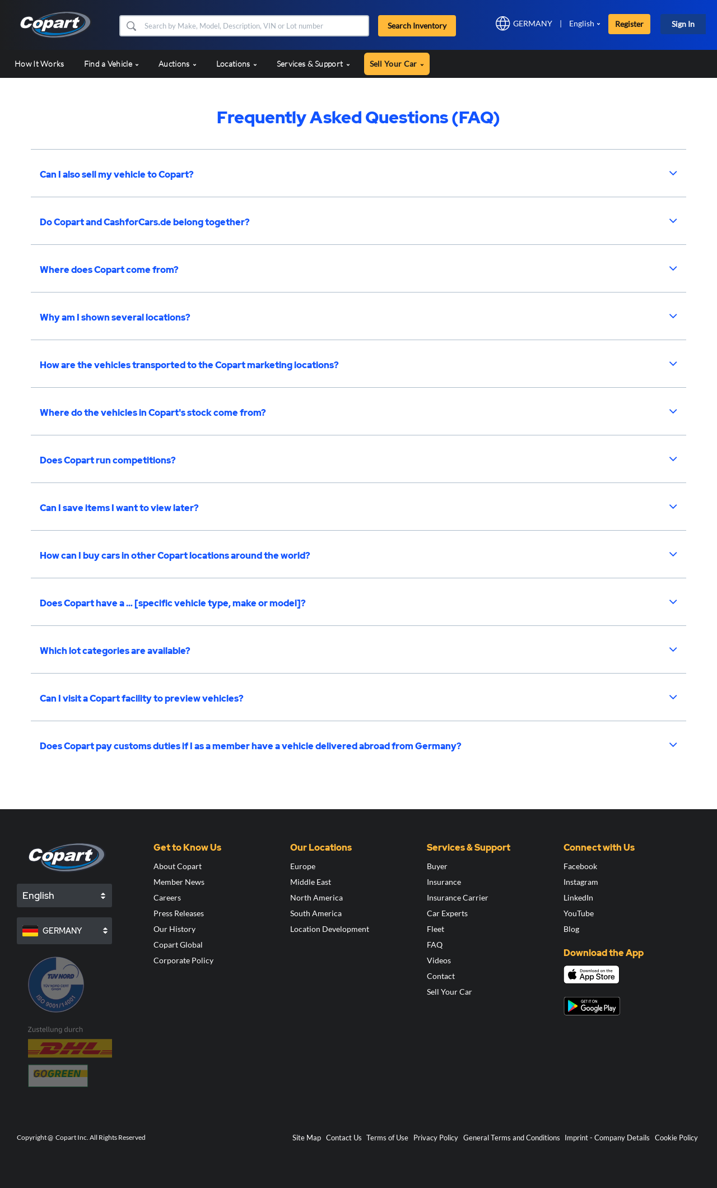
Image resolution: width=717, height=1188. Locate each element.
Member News (178, 882)
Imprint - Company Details (607, 1137)
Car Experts (447, 913)
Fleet (435, 929)
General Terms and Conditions (511, 1137)
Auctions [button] (178, 63)
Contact (441, 976)
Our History (174, 929)
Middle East (310, 882)
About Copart (177, 866)
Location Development (329, 929)
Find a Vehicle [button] (111, 63)
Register (629, 24)
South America (316, 913)
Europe (302, 866)
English (581, 23)
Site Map (306, 1137)
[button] (130, 25)
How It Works (39, 63)
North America (316, 897)
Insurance (444, 882)
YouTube (579, 913)
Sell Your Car (449, 991)
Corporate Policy (183, 960)
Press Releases (178, 913)
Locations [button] (236, 63)
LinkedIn (578, 897)
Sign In (683, 24)
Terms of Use (387, 1137)
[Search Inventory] (255, 25)
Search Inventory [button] (417, 25)
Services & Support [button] (313, 63)
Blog (571, 929)
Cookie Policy (676, 1137)
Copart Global (178, 944)
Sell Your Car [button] (397, 63)
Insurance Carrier (457, 897)
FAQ (435, 944)
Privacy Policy (435, 1137)
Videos (439, 960)
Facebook (580, 866)
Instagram (581, 882)
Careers (167, 897)
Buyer (437, 866)
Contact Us (344, 1137)
